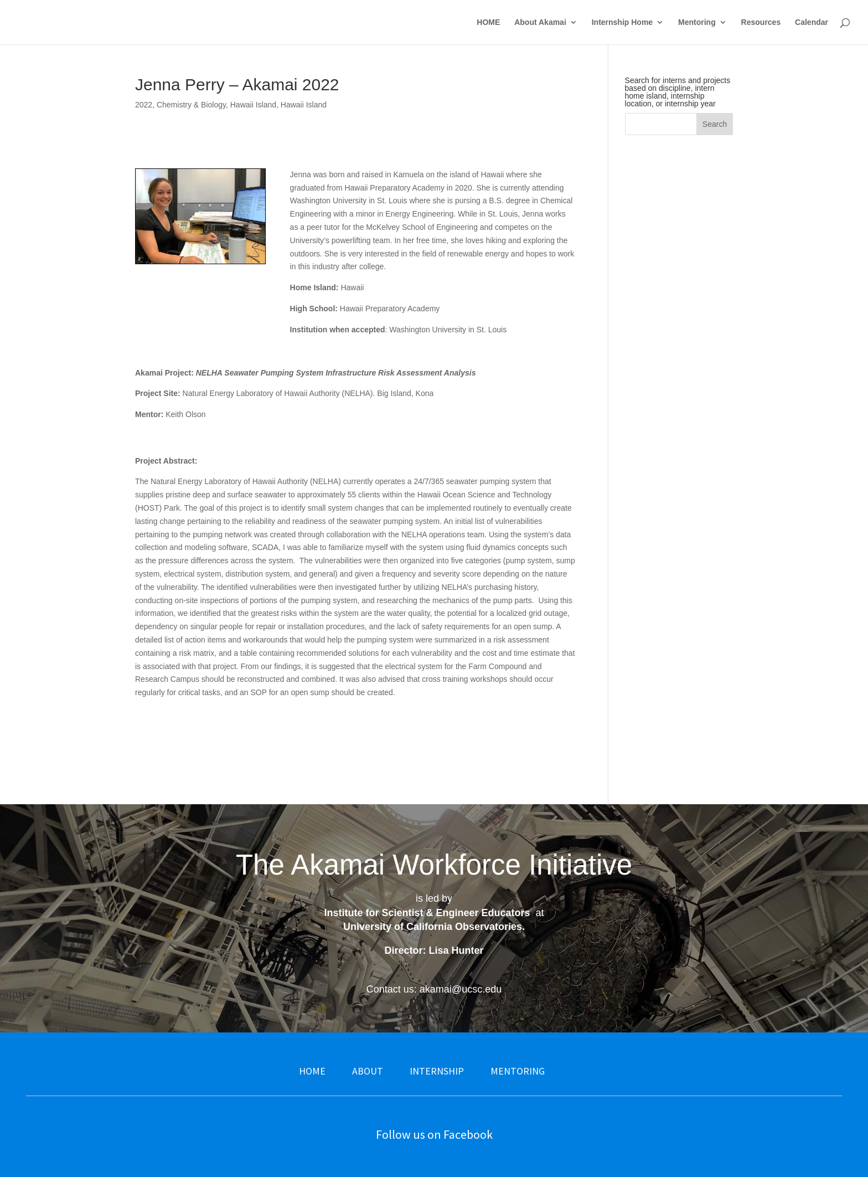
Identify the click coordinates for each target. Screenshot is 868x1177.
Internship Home (622, 22)
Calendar (811, 22)
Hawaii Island (253, 104)
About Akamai (540, 22)
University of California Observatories (432, 926)
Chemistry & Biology (191, 104)
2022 (143, 104)
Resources (761, 22)
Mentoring (697, 22)
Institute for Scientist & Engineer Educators (427, 912)
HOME (488, 22)
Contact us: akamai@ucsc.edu (434, 989)
